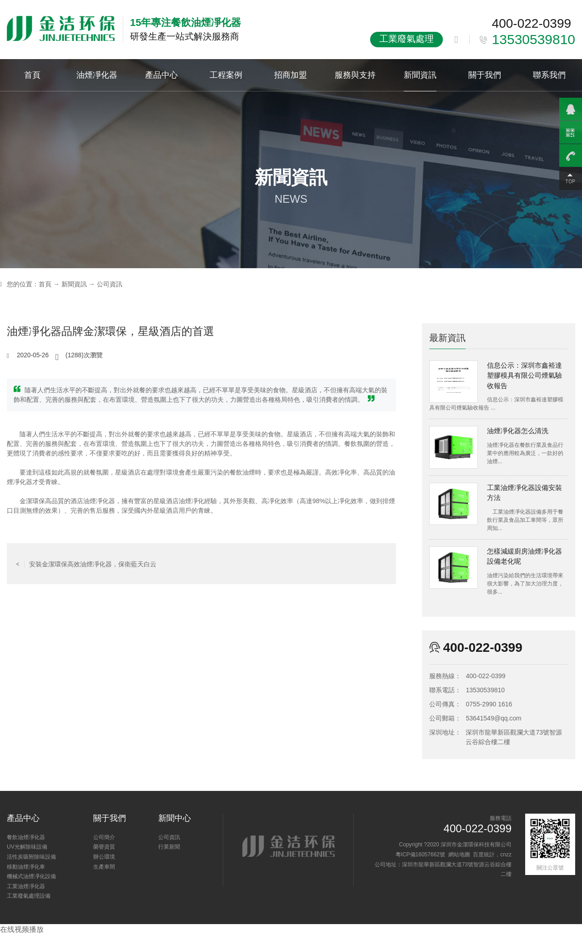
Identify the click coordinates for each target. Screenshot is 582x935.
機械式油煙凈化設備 (31, 876)
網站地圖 (459, 854)
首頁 (32, 75)
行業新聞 (169, 847)
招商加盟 (290, 75)
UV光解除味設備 (27, 847)
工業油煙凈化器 (26, 886)
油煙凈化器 (96, 75)
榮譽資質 (104, 847)
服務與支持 (355, 75)
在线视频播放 (22, 929)
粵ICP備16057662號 (420, 854)
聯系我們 (549, 75)
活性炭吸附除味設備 (31, 857)
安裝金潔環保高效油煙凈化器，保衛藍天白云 (86, 563)
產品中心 (161, 75)
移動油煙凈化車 (26, 867)
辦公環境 (104, 857)
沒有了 (371, 563)
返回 (201, 563)
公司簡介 (104, 837)
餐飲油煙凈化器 (26, 837)
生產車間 (104, 867)
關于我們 (484, 75)
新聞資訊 (420, 75)
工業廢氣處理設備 (28, 896)
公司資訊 (109, 284)
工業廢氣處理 (406, 39)
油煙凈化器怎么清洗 (517, 431)
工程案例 (226, 75)
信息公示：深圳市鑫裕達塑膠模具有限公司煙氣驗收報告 (524, 375)
